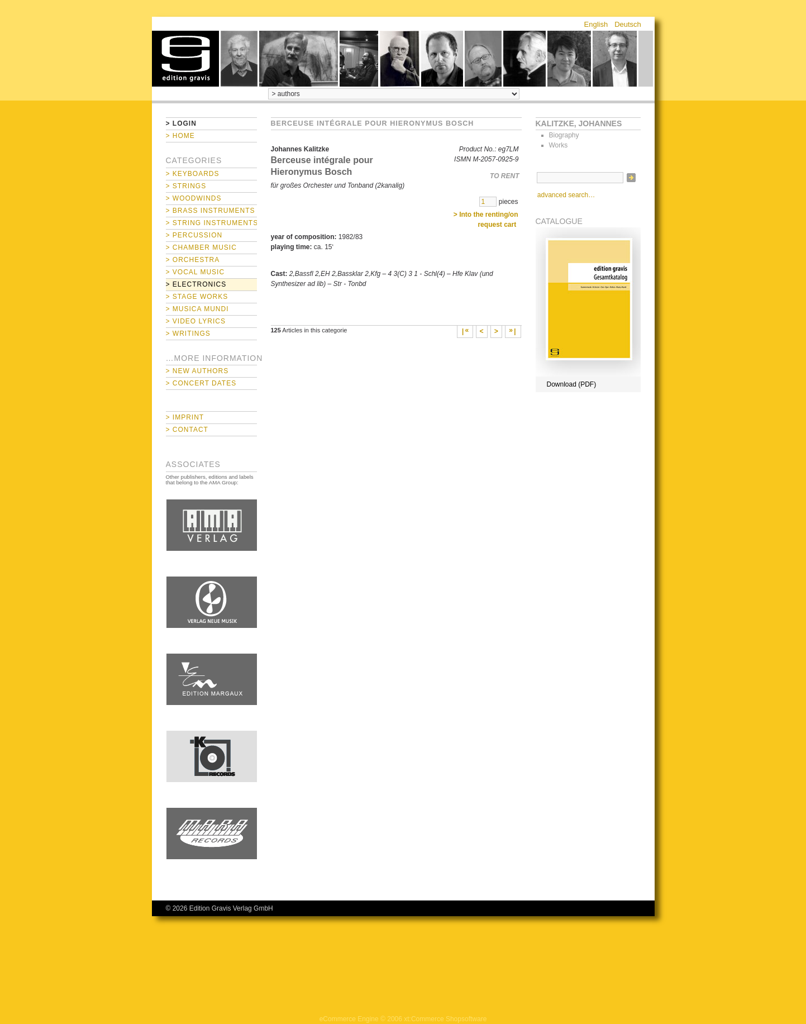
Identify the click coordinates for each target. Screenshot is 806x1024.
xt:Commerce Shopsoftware (445, 1019)
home (185, 59)
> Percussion (194, 235)
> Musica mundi (197, 309)
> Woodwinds (194, 198)
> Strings (186, 186)
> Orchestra (193, 260)
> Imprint (185, 417)
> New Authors (197, 371)
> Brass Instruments (210, 211)
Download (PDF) (572, 384)
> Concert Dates (201, 383)
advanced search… (566, 195)
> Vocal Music (195, 272)
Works (558, 145)
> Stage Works (197, 297)
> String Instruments (211, 223)
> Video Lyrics (196, 321)
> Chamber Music (201, 247)
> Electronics (196, 284)
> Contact (187, 430)
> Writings (188, 333)
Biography (564, 135)
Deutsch (627, 24)
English (596, 24)
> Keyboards (193, 174)
